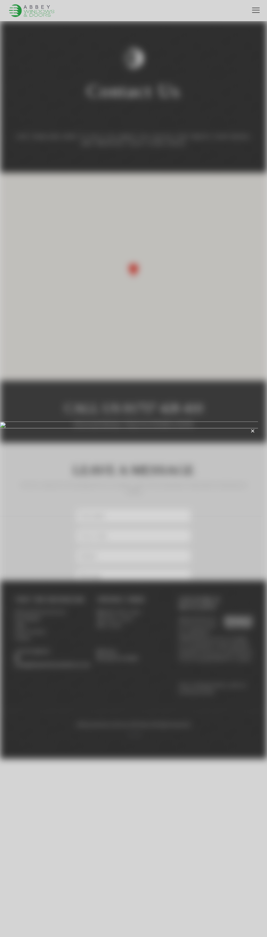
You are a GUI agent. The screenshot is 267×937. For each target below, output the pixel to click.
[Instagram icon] (137, 913)
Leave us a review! (120, 836)
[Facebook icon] (129, 913)
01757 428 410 (34, 829)
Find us (109, 829)
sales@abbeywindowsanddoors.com (52, 842)
